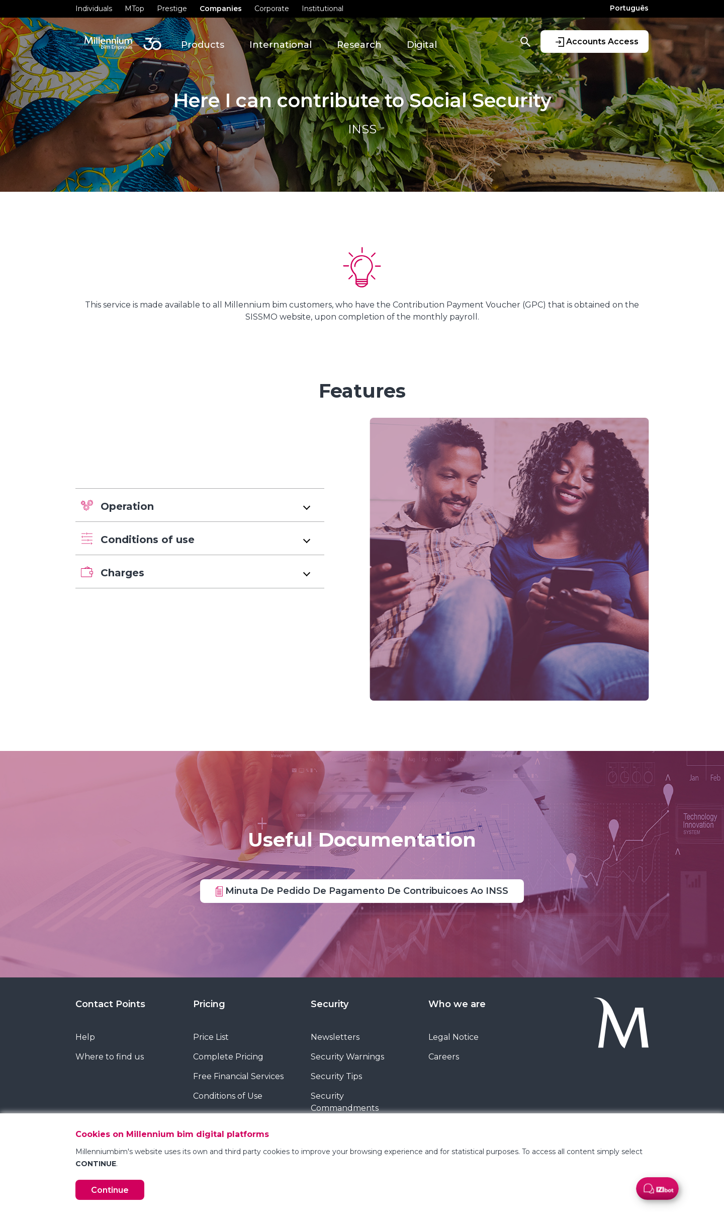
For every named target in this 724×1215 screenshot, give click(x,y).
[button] (199, 505)
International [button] (280, 44)
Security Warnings (347, 1056)
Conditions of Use (227, 1096)
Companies (221, 8)
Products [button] (202, 44)
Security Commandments (345, 1102)
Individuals (93, 8)
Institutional (322, 8)
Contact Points (110, 1004)
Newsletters (335, 1037)
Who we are (457, 1004)
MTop (134, 8)
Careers (443, 1056)
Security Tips (336, 1076)
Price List (211, 1037)
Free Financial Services (238, 1076)
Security (329, 1004)
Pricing (209, 1004)
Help (85, 1037)
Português (629, 8)
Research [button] (359, 44)
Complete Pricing (228, 1056)
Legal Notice (453, 1037)
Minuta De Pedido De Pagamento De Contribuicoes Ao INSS (362, 890)
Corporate (271, 8)
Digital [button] (422, 44)
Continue (110, 1190)
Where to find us (109, 1056)
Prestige (172, 8)
